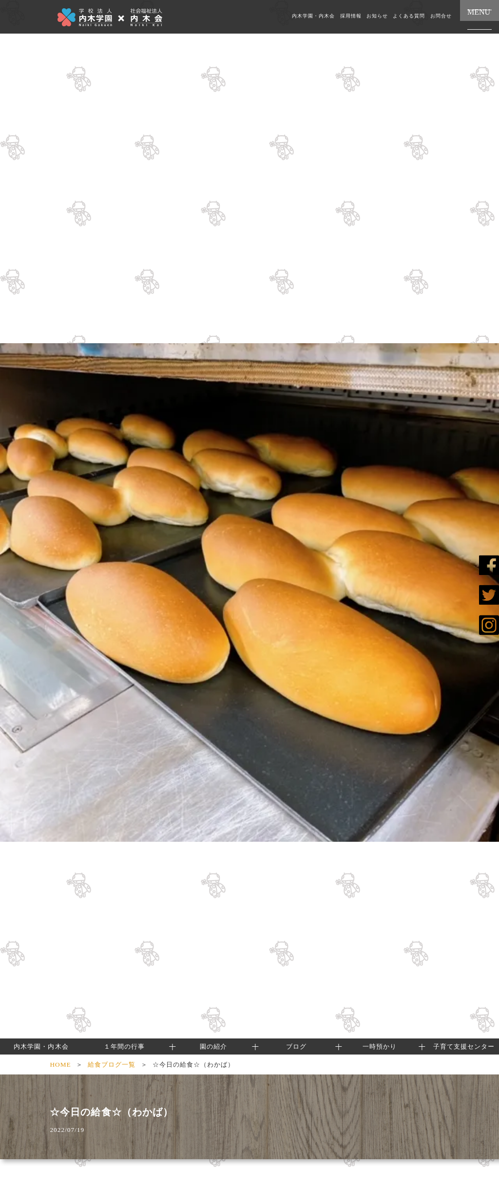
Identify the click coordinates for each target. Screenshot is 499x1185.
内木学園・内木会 (313, 16)
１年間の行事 (124, 1046)
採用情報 (351, 16)
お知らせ (377, 16)
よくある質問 (409, 16)
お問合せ (441, 16)
